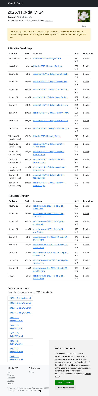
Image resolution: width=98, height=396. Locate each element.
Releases (11, 380)
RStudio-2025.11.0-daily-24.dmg (47, 66)
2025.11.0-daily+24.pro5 (20, 312)
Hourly (10, 383)
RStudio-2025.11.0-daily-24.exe (47, 58)
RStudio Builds (16, 3)
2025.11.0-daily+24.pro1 (20, 298)
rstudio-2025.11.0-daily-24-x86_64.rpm (50, 105)
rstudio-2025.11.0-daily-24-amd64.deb (50, 74)
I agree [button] (59, 383)
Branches (11, 378)
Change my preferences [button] (65, 387)
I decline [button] (69, 383)
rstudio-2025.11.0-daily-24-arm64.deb (50, 81)
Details (86, 58)
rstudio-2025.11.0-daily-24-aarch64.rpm (51, 112)
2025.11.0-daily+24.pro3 (20, 303)
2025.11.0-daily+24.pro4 (20, 308)
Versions (11, 375)
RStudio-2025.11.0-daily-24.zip (46, 136)
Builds (10, 372)
